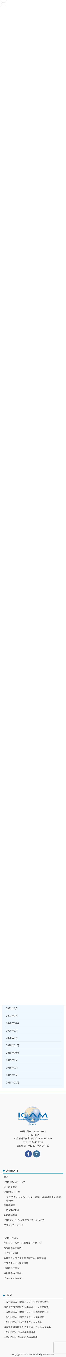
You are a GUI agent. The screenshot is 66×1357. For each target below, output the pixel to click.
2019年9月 (12, 1060)
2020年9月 (12, 1030)
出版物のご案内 (11, 1268)
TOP (6, 1177)
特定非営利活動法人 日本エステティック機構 (26, 1306)
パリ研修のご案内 (12, 1248)
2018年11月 (12, 1082)
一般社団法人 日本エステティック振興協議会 (26, 1301)
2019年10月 (12, 1052)
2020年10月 (12, 1023)
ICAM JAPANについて (14, 1182)
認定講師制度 (10, 1215)
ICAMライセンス (12, 1192)
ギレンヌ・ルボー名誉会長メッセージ (22, 1242)
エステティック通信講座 (16, 1263)
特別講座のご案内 (12, 1273)
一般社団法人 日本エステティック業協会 (24, 1317)
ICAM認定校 (12, 1210)
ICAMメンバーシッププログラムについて (24, 1220)
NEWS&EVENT (11, 1252)
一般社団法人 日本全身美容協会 (19, 1332)
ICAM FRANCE (11, 1237)
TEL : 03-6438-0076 (33, 1142)
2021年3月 (12, 1015)
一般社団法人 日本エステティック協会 (23, 1322)
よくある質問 (10, 1187)
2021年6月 (12, 1008)
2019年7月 (12, 1067)
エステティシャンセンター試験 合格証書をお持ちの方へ (33, 1198)
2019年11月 (12, 1045)
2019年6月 (12, 1075)
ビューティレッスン (14, 1278)
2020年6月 (12, 1038)
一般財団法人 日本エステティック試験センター (27, 1311)
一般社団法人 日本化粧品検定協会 (20, 1337)
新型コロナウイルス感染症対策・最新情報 (25, 1258)
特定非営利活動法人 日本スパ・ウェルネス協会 (27, 1327)
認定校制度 (9, 1205)
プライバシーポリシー (15, 1225)
